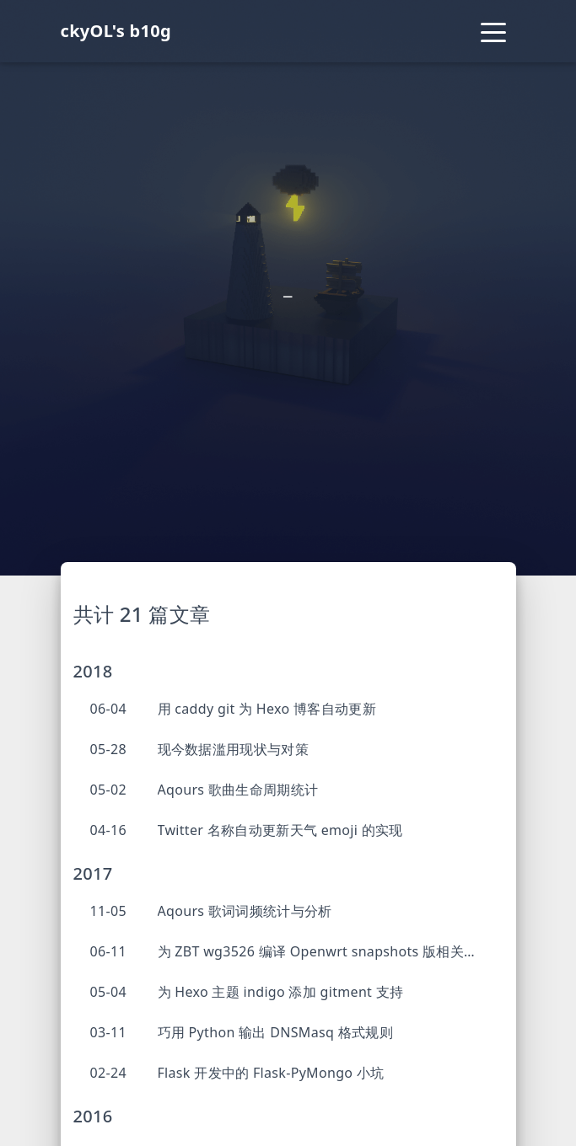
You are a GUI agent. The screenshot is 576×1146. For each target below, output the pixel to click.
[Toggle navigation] (493, 31)
